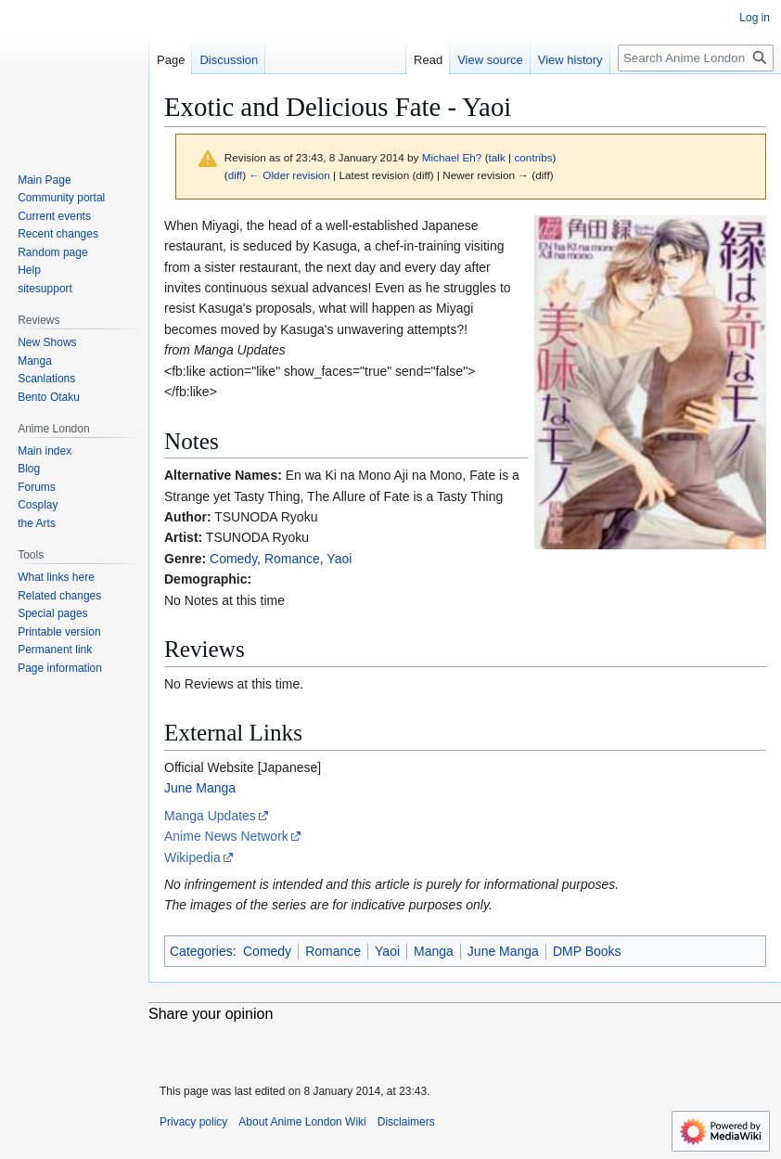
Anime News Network (226, 836)
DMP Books (587, 951)
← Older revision (289, 175)
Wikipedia (192, 857)
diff (235, 175)
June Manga (200, 787)
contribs (533, 157)
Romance (292, 558)
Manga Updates (210, 815)
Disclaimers (406, 1121)
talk (497, 157)
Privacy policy (193, 1121)
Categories (201, 951)
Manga (434, 951)
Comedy (233, 558)
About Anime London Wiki (301, 1121)
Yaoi (339, 558)
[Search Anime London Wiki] (696, 58)
